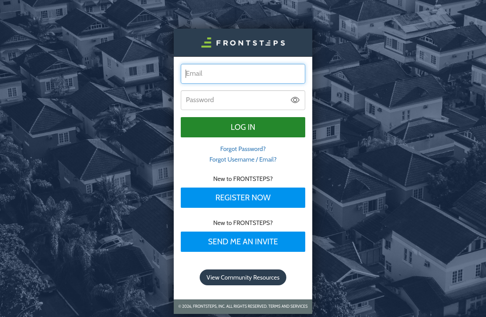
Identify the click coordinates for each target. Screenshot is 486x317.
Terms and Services (287, 306)
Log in (243, 127)
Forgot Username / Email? (243, 159)
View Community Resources (243, 277)
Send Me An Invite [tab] (243, 242)
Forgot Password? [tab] (243, 149)
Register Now (243, 198)
